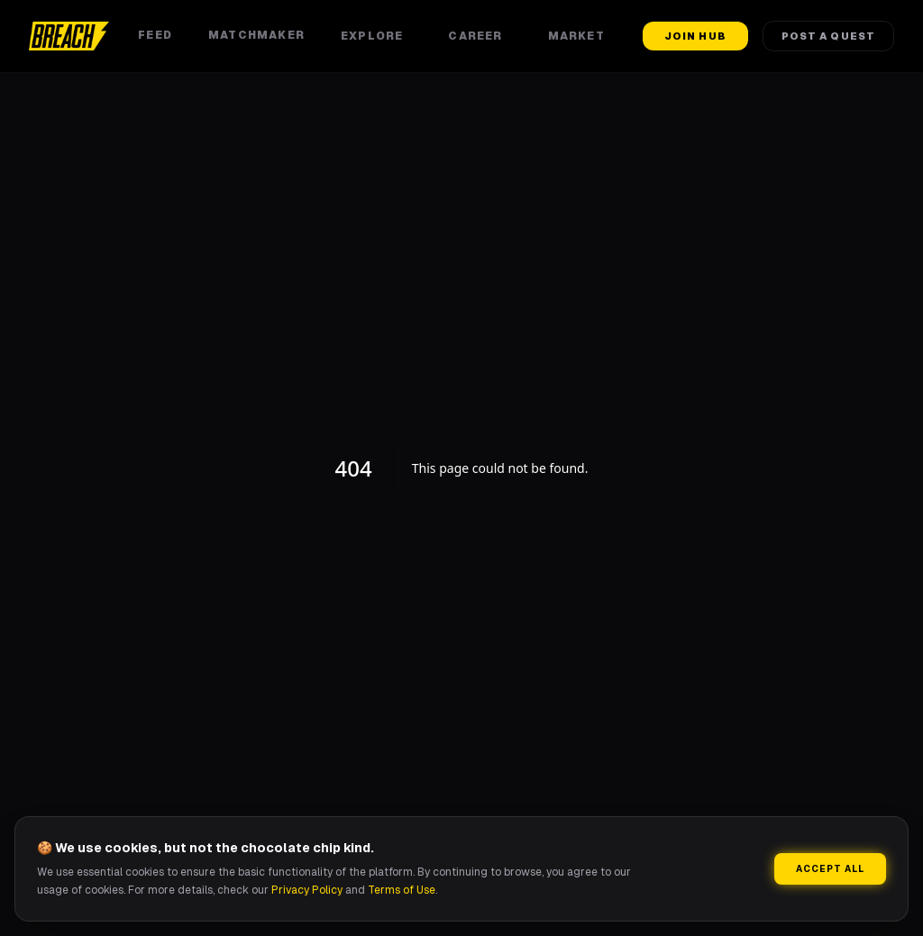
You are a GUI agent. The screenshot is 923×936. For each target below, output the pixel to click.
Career (479, 36)
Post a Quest (828, 36)
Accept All (830, 869)
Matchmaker (256, 35)
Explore (376, 36)
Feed (155, 35)
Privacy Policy (307, 890)
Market (581, 36)
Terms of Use (401, 890)
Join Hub (695, 36)
